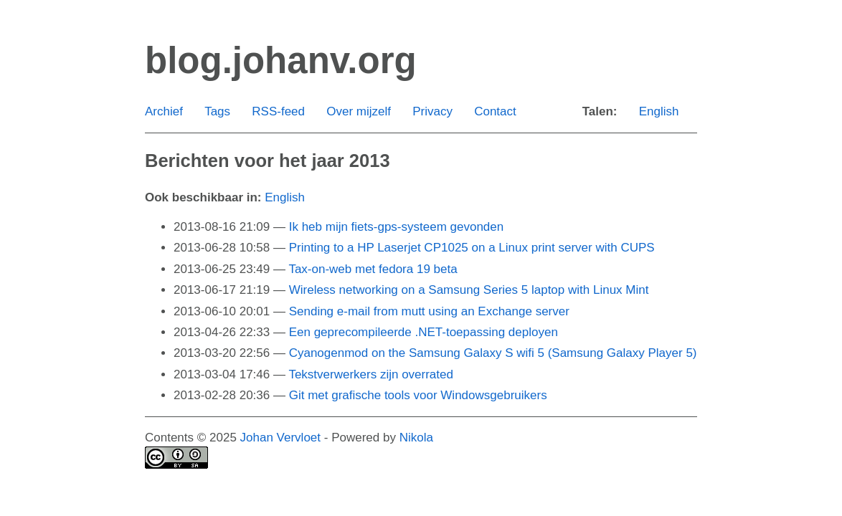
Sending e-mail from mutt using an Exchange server (429, 311)
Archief (164, 111)
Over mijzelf (358, 111)
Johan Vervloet (280, 437)
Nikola (416, 437)
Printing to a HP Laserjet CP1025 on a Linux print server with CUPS (472, 247)
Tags (217, 111)
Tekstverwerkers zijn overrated (370, 374)
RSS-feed (278, 111)
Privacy (432, 111)
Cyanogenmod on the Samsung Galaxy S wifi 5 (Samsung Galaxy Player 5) (493, 353)
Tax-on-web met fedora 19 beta (372, 269)
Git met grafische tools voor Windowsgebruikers (418, 395)
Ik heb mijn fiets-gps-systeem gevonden (396, 227)
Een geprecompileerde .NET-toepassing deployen (423, 332)
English (659, 111)
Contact (495, 111)
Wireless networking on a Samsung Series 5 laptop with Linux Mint (469, 290)
